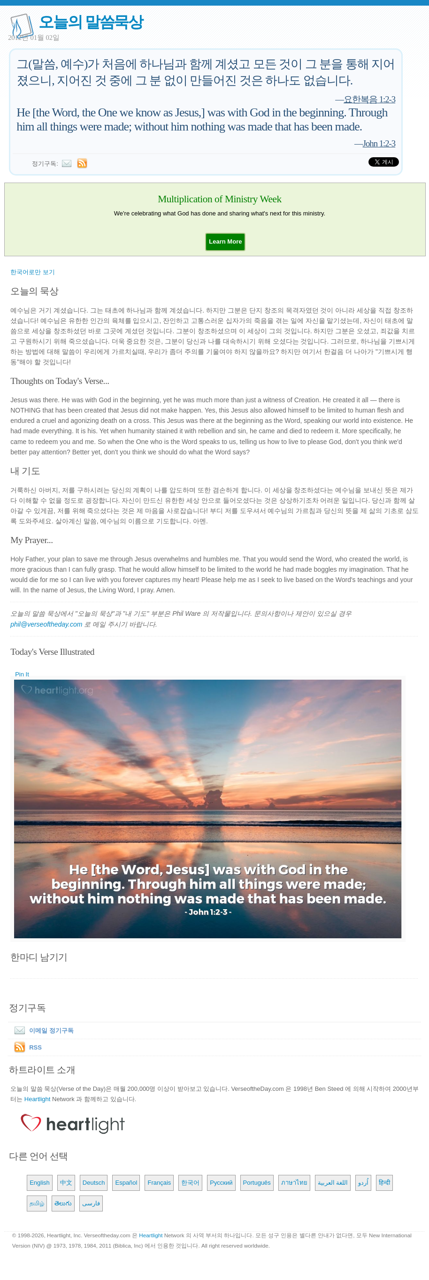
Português (257, 1182)
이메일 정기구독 (42, 1030)
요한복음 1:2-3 (369, 99)
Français (159, 1182)
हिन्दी (384, 1182)
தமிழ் (37, 1203)
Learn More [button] (225, 241)
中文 (66, 1182)
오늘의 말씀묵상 (90, 22)
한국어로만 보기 (32, 272)
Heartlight (37, 1099)
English (40, 1182)
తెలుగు (63, 1203)
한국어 (190, 1182)
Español (126, 1182)
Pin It (22, 674)
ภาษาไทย (294, 1182)
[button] (225, 241)
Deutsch (94, 1182)
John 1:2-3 (379, 143)
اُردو (363, 1182)
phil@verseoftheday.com (46, 624)
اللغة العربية (333, 1182)
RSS (35, 1047)
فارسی (91, 1203)
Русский (221, 1182)
